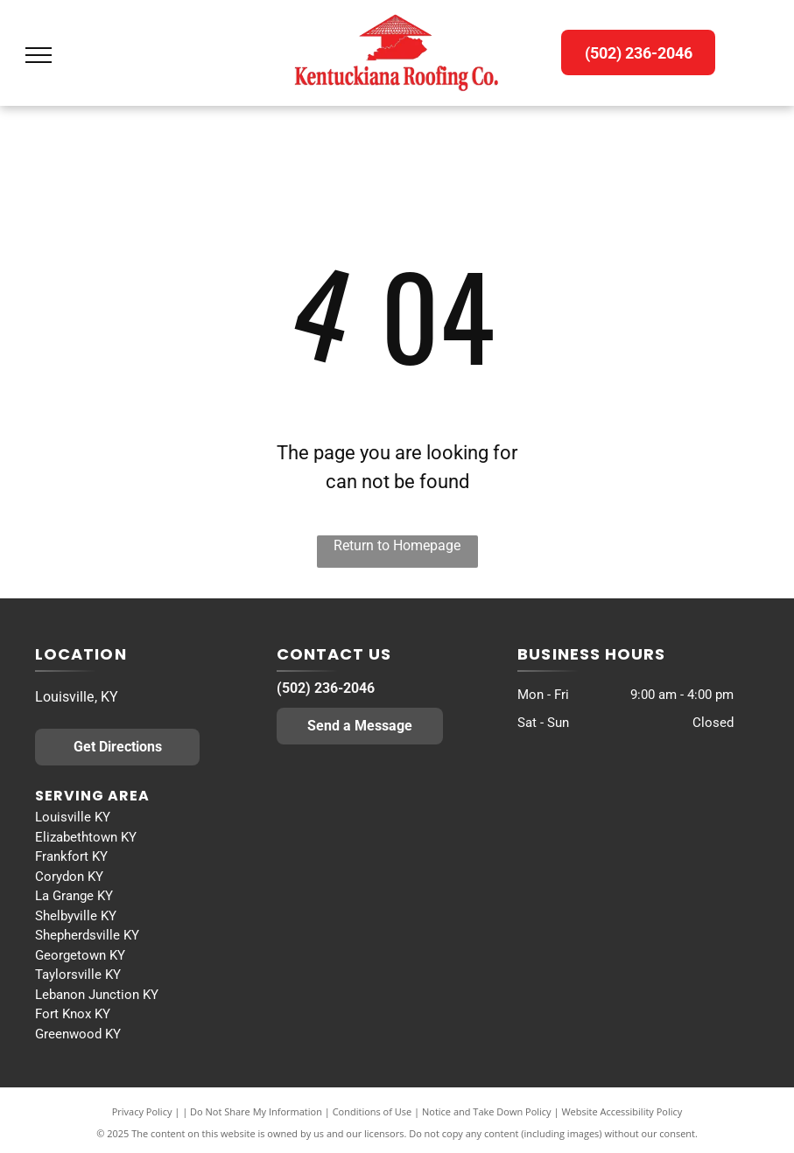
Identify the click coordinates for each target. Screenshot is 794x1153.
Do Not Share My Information (256, 1111)
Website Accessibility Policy (621, 1111)
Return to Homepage (397, 545)
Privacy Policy (142, 1111)
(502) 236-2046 (326, 688)
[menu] (38, 55)
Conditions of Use (372, 1111)
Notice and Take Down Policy (487, 1111)
